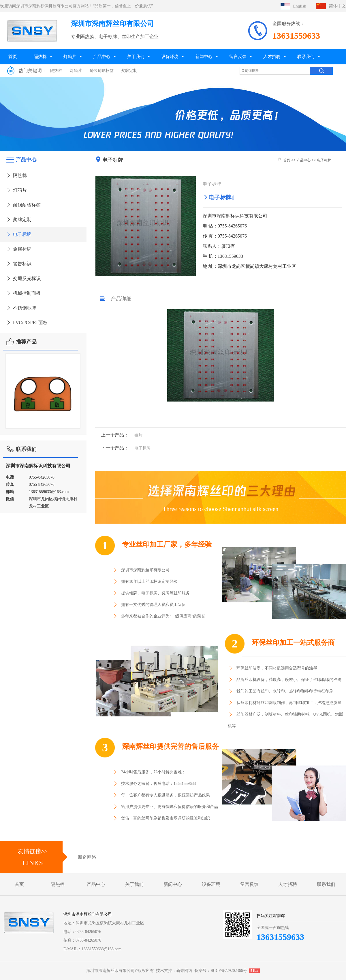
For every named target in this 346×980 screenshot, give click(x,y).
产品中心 (101, 56)
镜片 (138, 435)
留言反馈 (238, 56)
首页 (12, 56)
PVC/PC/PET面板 (27, 323)
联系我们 (306, 56)
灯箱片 (69, 56)
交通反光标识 (23, 278)
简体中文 (337, 6)
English (299, 6)
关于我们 (135, 56)
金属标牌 (18, 249)
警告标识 (18, 264)
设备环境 (169, 56)
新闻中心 (204, 56)
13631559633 (280, 937)
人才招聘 (272, 56)
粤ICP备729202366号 (228, 970)
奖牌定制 (129, 70)
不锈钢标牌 (21, 308)
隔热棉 (40, 56)
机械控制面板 (23, 293)
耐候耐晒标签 (101, 70)
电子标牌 (18, 234)
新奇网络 (87, 857)
